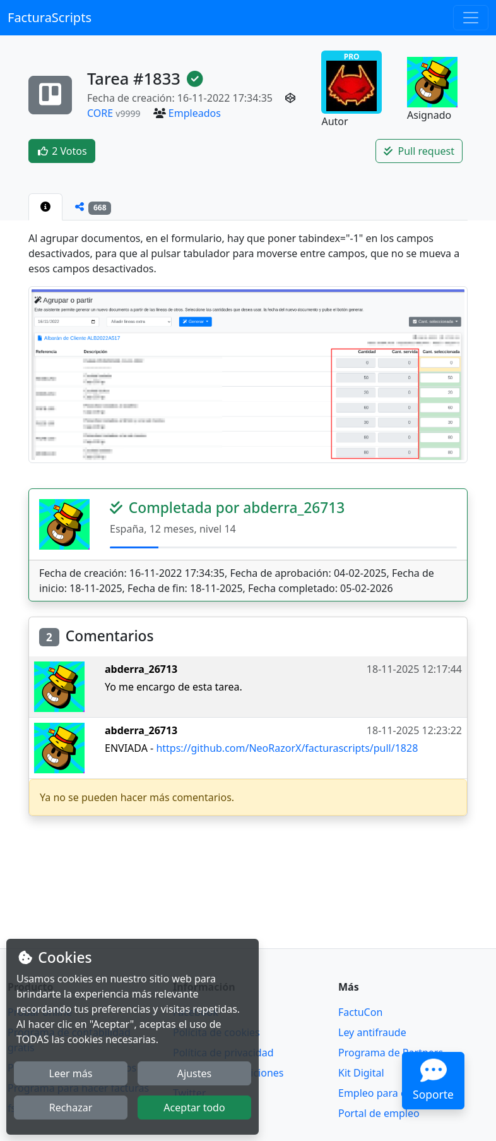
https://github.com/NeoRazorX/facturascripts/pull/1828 (287, 748)
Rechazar (71, 1107)
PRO (351, 81)
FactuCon (360, 1012)
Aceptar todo (194, 1107)
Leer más (71, 1073)
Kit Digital (361, 1073)
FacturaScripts (50, 17)
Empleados (194, 113)
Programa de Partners (390, 1053)
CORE (100, 113)
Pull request (419, 151)
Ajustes (194, 1073)
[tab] (45, 206)
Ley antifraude (372, 1032)
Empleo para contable (390, 1093)
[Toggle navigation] (470, 17)
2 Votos (62, 151)
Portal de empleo (379, 1113)
